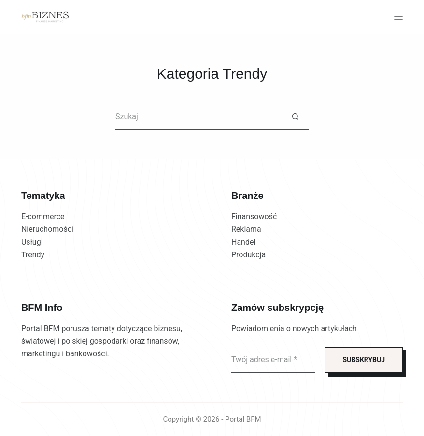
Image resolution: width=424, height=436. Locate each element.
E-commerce (43, 216)
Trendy (32, 254)
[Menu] (398, 17)
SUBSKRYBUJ (363, 360)
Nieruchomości (47, 229)
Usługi (32, 242)
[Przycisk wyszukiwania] (295, 117)
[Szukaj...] (198, 117)
